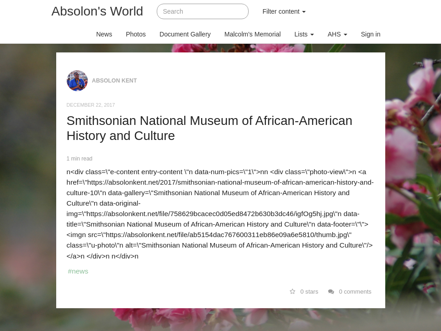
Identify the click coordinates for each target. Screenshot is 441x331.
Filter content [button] (284, 11)
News (104, 34)
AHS (337, 34)
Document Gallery (185, 34)
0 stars (304, 291)
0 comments (350, 291)
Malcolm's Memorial (252, 34)
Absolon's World (97, 11)
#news (78, 271)
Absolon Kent (114, 80)
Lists (304, 34)
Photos (136, 34)
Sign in (371, 34)
